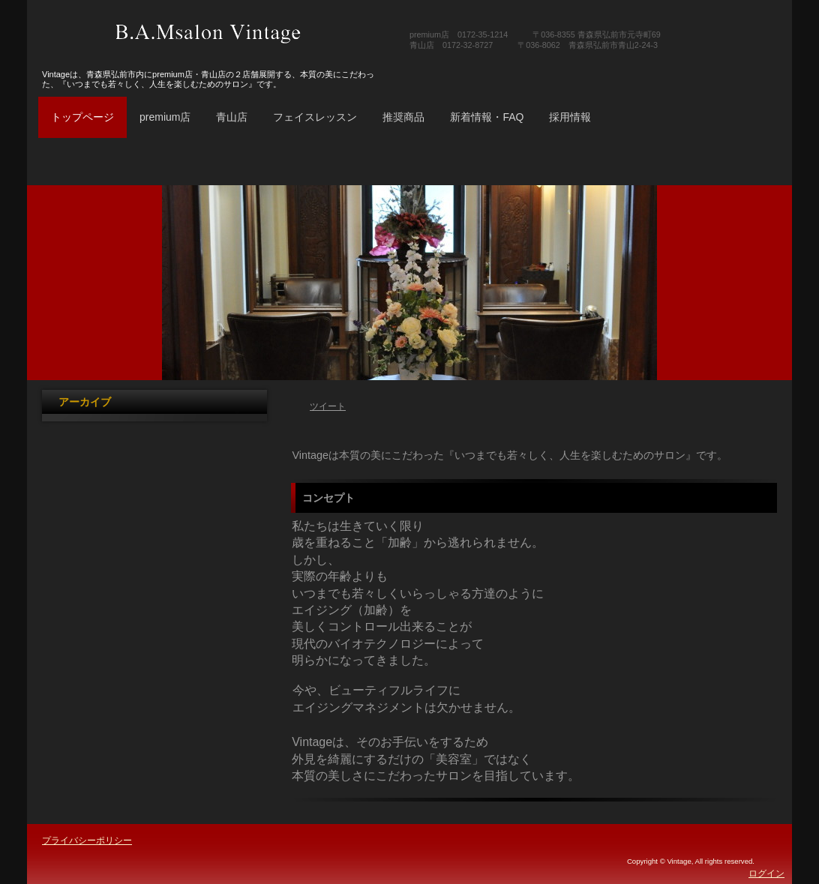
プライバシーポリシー (87, 840)
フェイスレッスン (315, 117)
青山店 (232, 117)
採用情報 (570, 117)
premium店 (165, 117)
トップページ (82, 117)
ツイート (328, 406)
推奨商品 (403, 117)
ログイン (766, 873)
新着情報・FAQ (487, 117)
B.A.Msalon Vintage (208, 33)
